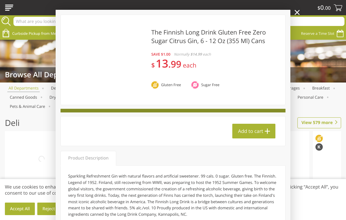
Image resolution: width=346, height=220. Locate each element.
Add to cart (250, 131)
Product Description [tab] (88, 158)
